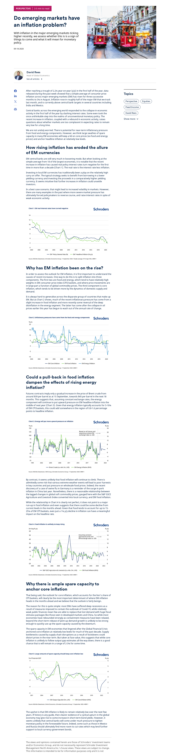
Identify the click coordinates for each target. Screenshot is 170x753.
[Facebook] (15, 90)
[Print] (15, 109)
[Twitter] (15, 101)
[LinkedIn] (15, 96)
